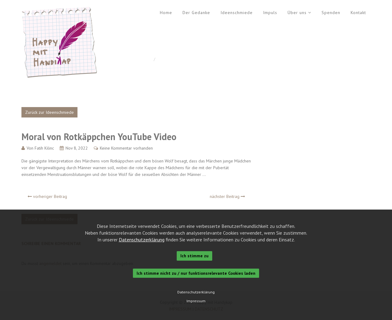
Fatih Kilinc (44, 148)
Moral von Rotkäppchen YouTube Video (98, 137)
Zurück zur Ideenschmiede (49, 112)
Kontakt (358, 12)
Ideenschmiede (237, 12)
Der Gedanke (196, 12)
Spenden (331, 12)
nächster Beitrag (227, 196)
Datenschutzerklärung (141, 239)
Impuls (270, 12)
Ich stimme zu (194, 256)
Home (166, 12)
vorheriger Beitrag (47, 196)
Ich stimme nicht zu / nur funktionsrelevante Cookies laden (196, 273)
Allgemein (167, 59)
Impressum (196, 301)
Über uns (297, 12)
